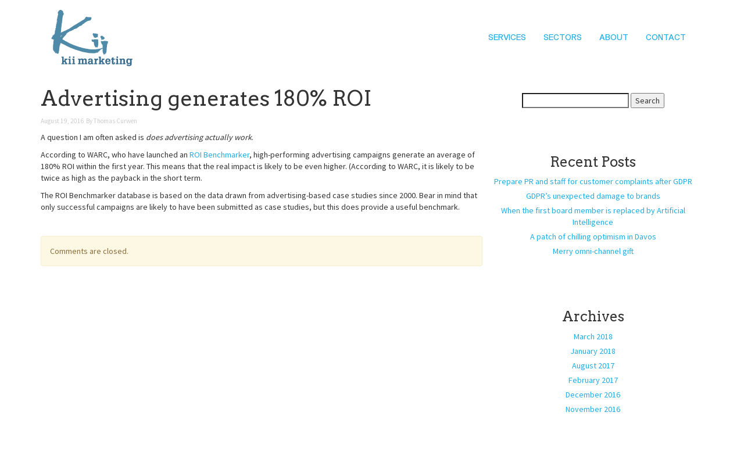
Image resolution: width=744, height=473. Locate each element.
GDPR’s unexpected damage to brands (593, 196)
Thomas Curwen (115, 121)
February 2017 (593, 380)
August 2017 (593, 365)
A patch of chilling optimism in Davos (593, 236)
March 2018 (593, 336)
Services (507, 37)
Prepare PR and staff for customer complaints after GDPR (593, 181)
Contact (666, 37)
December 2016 (593, 394)
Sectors (562, 37)
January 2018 (593, 351)
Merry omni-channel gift (593, 251)
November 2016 (593, 409)
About (613, 37)
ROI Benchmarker (219, 154)
